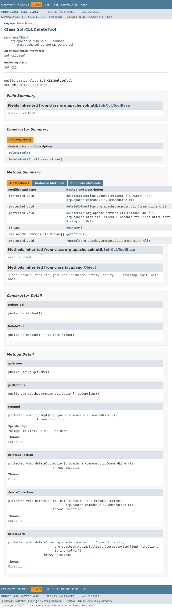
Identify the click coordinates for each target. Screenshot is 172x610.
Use (47, 4)
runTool (25, 257)
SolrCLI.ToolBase (32, 85)
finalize (42, 275)
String (71, 221)
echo (11, 257)
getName (72, 227)
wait (144, 275)
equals (26, 275)
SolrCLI (10, 67)
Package (23, 4)
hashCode (78, 275)
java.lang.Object (16, 37)
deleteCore (75, 213)
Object (90, 267)
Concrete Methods (85, 183)
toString (130, 275)
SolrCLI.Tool (15, 55)
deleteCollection (80, 196)
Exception (57, 419)
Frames (52, 11)
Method (56, 16)
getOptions (75, 234)
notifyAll (111, 275)
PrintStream (38, 159)
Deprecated (69, 4)
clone (12, 275)
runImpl (72, 240)
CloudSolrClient (110, 196)
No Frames (66, 11)
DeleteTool (18, 152)
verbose (28, 112)
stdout (13, 112)
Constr (43, 16)
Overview (8, 4)
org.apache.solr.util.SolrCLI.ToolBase (37, 41)
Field (31, 16)
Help (84, 4)
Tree (55, 4)
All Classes (90, 11)
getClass (60, 275)
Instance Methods (49, 183)
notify (94, 275)
